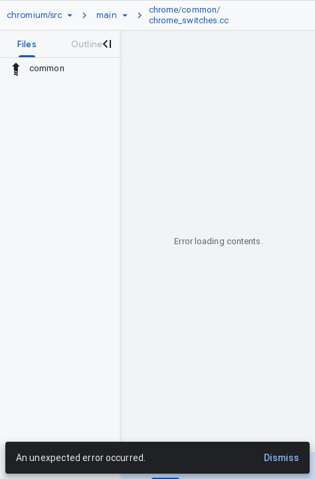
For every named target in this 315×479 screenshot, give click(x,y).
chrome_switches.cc (189, 20)
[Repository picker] (69, 15)
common (199, 10)
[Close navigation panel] (106, 44)
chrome (164, 10)
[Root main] (106, 15)
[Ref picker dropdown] (125, 15)
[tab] (27, 44)
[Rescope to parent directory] (16, 68)
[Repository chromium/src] (34, 15)
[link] (220, 15)
